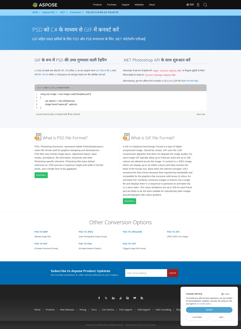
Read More (41, 175)
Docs (94, 309)
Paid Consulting (163, 309)
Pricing (83, 309)
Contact (153, 325)
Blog (178, 309)
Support (125, 4)
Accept (209, 310)
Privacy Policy (131, 325)
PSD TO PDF (41, 243)
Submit (172, 272)
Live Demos (108, 309)
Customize (197, 317)
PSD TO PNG (85, 243)
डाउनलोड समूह (192, 81)
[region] (121, 100)
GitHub (76, 114)
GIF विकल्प (101, 70)
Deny (221, 317)
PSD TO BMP (41, 232)
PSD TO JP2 (173, 232)
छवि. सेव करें (43, 74)
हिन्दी (189, 4)
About (152, 4)
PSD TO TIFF (129, 243)
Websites (139, 4)
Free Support (125, 309)
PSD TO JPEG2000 (132, 232)
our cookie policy (204, 304)
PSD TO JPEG (86, 232)
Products (97, 4)
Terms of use (143, 325)
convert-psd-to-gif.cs (46, 114)
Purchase (111, 4)
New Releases (67, 309)
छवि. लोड (65, 70)
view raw (201, 114)
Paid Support (143, 309)
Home (37, 309)
